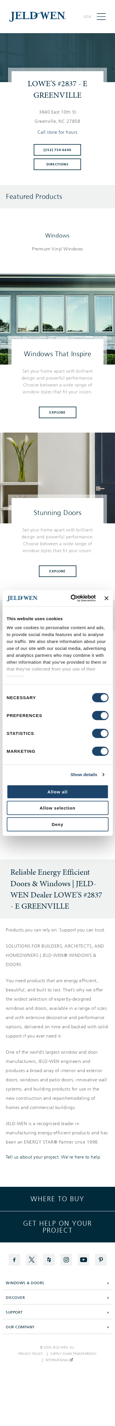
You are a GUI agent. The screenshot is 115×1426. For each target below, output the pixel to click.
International (59, 1360)
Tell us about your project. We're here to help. (53, 1157)
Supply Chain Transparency (73, 1354)
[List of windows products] (57, 249)
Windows (57, 235)
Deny (57, 824)
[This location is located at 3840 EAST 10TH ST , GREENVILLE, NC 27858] (57, 116)
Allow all (58, 791)
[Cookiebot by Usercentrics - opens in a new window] (72, 598)
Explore (57, 412)
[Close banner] (106, 598)
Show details (84, 774)
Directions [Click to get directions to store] (57, 164)
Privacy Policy (30, 1354)
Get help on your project (57, 1226)
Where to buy (57, 1199)
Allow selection (57, 808)
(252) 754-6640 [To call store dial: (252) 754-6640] (57, 150)
